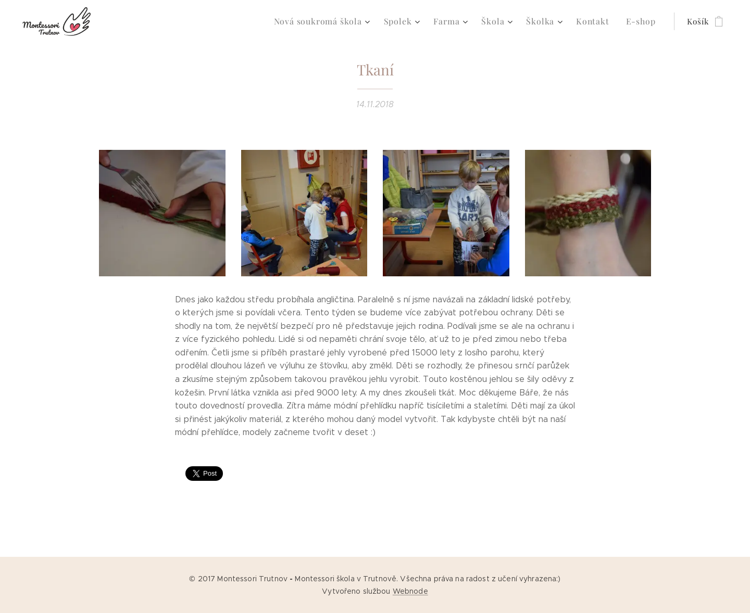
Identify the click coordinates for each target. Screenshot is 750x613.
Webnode (410, 591)
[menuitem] (336, 21)
